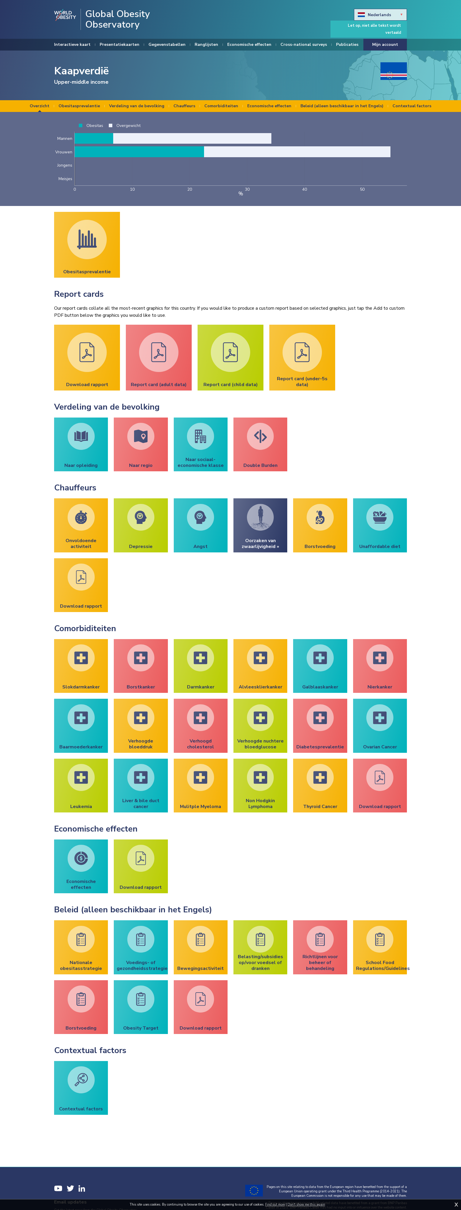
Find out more (275, 1204)
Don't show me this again (306, 1204)
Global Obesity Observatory (117, 19)
